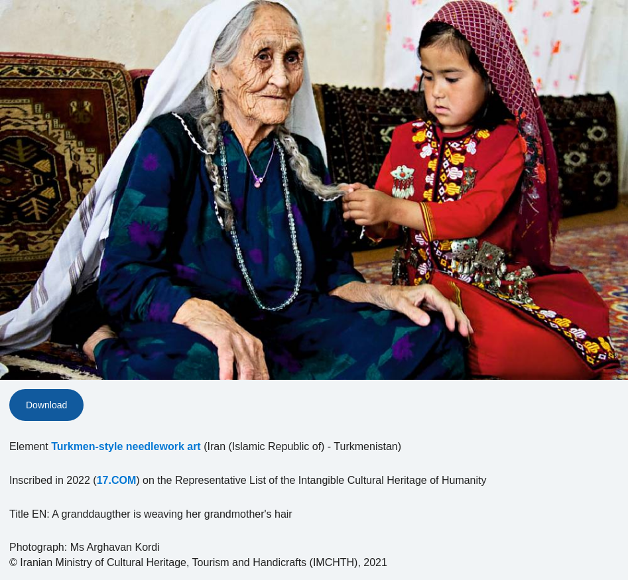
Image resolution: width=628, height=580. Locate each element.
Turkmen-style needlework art (126, 446)
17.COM (117, 480)
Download (46, 405)
